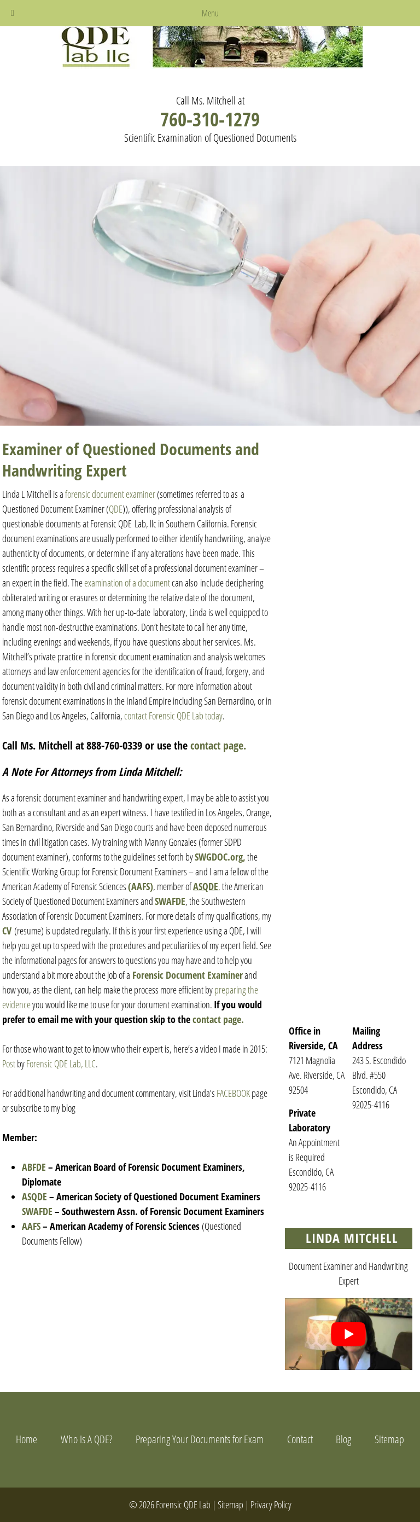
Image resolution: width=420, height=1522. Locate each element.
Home (26, 1439)
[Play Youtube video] (348, 1334)
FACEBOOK (232, 1093)
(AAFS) (140, 886)
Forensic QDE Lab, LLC (61, 1063)
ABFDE (35, 1167)
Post (8, 1063)
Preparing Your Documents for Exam (200, 1439)
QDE (115, 508)
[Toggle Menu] (12, 13)
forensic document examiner (110, 494)
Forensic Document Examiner (187, 974)
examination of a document (127, 582)
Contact (300, 1439)
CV (6, 930)
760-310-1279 (210, 119)
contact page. (218, 745)
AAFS (31, 1226)
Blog (343, 1439)
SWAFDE (170, 901)
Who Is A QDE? (87, 1439)
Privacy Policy (270, 1504)
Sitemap (389, 1439)
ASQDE (34, 1196)
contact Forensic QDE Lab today (173, 715)
